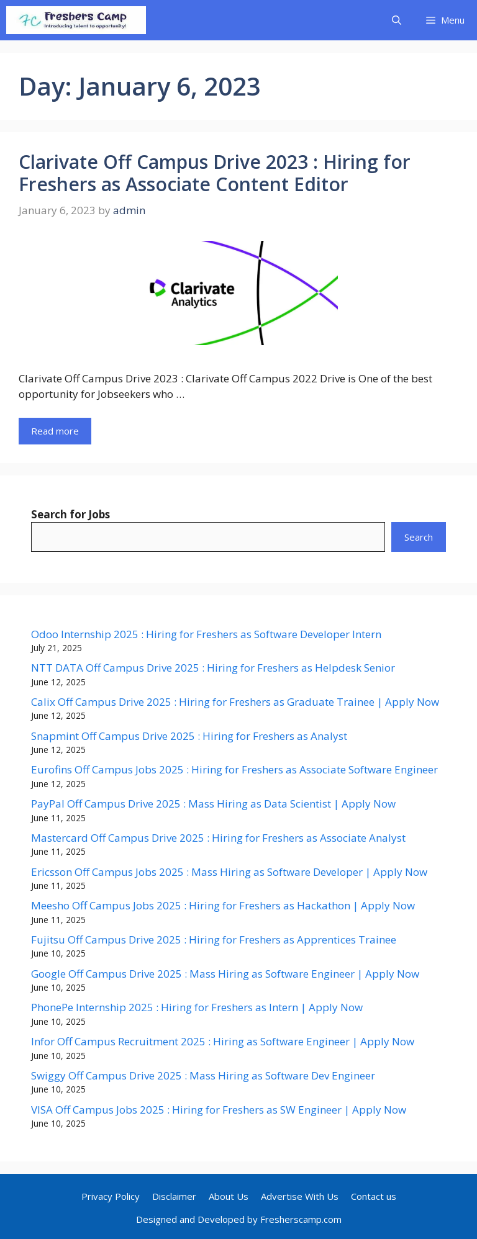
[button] (396, 20)
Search (418, 537)
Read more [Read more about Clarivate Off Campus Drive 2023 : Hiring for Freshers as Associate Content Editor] (55, 431)
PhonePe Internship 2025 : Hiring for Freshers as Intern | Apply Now (197, 1007)
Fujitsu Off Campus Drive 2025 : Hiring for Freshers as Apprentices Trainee (213, 939)
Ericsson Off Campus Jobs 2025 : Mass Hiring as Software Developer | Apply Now (229, 872)
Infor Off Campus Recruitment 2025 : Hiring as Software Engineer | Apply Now (222, 1041)
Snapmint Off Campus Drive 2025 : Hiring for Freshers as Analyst (189, 736)
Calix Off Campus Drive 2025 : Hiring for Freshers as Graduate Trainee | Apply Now (235, 702)
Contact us (373, 1196)
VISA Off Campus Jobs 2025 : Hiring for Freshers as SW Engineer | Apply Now (218, 1109)
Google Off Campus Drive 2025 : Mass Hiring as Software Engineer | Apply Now (225, 973)
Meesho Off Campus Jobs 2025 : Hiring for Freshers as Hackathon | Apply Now (223, 905)
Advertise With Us (299, 1196)
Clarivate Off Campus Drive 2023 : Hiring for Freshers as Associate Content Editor (215, 173)
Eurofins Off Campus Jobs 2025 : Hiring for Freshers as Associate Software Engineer (234, 769)
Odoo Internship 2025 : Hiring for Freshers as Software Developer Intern (206, 634)
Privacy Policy (110, 1196)
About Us (228, 1196)
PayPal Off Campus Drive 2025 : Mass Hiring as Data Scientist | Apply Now (213, 803)
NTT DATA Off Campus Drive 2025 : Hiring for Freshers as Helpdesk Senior (213, 667)
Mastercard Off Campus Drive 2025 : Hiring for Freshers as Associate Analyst (218, 838)
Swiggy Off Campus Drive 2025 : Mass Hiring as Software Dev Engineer (203, 1075)
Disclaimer (174, 1196)
